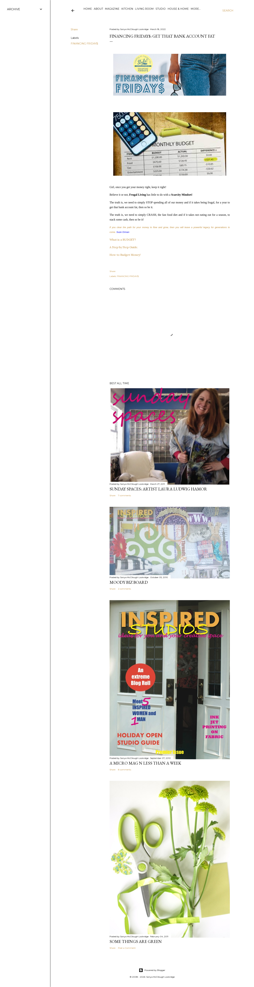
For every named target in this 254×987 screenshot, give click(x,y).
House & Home (178, 8)
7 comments (124, 495)
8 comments (124, 769)
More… (196, 8)
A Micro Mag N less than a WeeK (145, 763)
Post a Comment (127, 948)
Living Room (144, 8)
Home (87, 8)
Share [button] (74, 29)
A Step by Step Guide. (124, 247)
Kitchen (127, 8)
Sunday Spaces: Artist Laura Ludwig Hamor (158, 489)
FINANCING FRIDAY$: (84, 43)
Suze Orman (122, 232)
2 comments (124, 588)
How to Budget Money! (125, 254)
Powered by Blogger (152, 970)
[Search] (227, 10)
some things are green (136, 941)
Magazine (112, 8)
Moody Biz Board (129, 582)
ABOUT (98, 8)
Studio (161, 8)
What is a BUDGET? (123, 239)
